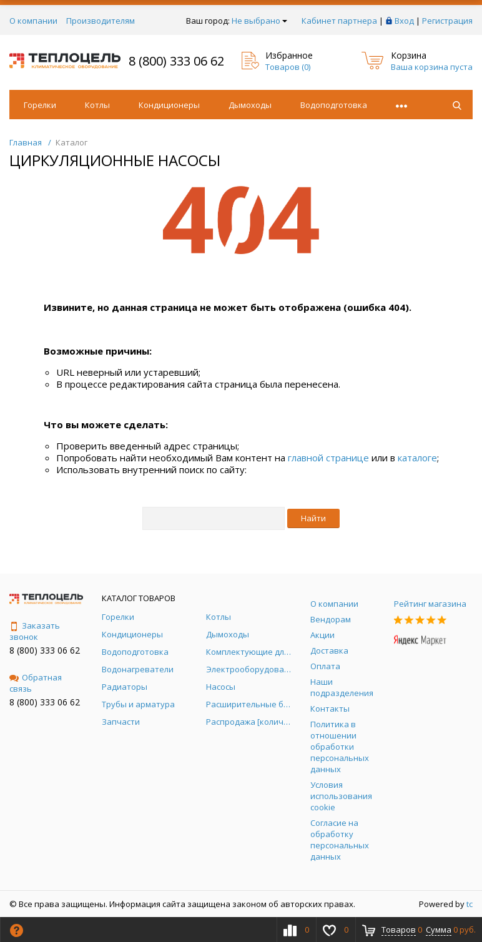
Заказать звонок (34, 631)
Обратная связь (35, 683)
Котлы (97, 104)
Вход (404, 20)
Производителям (100, 20)
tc (469, 904)
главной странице (328, 457)
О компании (33, 20)
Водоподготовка (333, 104)
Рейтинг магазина (430, 603)
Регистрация (447, 20)
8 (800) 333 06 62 (176, 60)
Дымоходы (250, 104)
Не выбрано (259, 20)
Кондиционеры (169, 104)
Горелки (40, 104)
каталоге (417, 457)
